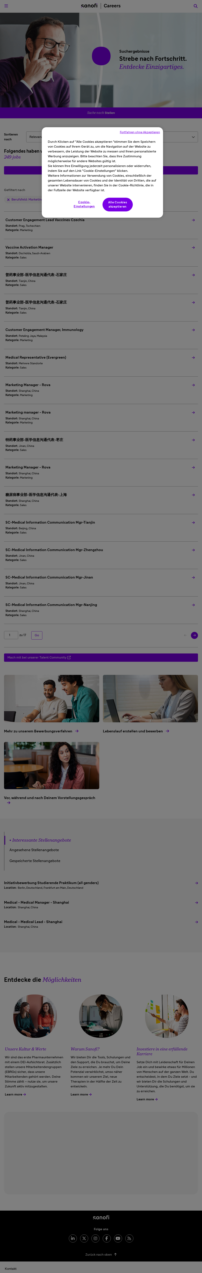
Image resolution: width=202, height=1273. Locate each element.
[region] (102, 172)
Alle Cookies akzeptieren (117, 204)
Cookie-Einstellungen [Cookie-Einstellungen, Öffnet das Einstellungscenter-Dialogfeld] (84, 204)
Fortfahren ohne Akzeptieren (140, 132)
